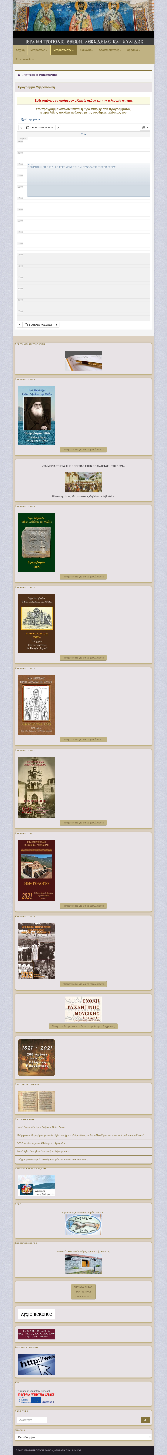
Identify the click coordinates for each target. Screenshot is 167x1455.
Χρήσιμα (133, 49)
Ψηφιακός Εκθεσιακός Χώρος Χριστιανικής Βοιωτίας (83, 1251)
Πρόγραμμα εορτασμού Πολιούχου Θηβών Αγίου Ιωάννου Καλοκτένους (52, 1159)
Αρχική (20, 49)
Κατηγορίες (31, 119)
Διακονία (86, 49)
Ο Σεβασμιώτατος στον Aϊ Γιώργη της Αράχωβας (41, 1143)
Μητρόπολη (39, 49)
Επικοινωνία (25, 59)
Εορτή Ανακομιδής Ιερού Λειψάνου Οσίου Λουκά (41, 1127)
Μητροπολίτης (63, 49)
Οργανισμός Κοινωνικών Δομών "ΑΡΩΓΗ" (83, 1212)
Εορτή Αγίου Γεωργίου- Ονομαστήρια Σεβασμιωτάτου (43, 1151)
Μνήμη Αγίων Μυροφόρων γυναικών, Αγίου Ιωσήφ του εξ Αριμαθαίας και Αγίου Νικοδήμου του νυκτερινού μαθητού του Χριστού (80, 1135)
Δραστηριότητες (110, 49)
